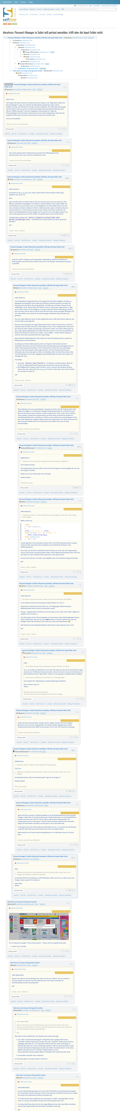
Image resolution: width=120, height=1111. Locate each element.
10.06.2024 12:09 (24, 250)
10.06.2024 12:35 (25, 288)
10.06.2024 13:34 (27, 1010)
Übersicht (32, 9)
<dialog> (48, 367)
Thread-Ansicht (34, 14)
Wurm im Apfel (23, 193)
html (34, 89)
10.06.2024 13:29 (30, 502)
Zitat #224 (18, 768)
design (49, 448)
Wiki (16, 2)
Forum (23, 2)
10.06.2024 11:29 (18, 89)
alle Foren (14, 134)
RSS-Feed (49, 14)
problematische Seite (13, 93)
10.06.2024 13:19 (27, 859)
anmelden (31, 134)
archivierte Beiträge (58, 14)
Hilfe (62, 9)
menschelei (36, 859)
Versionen (27, 89)
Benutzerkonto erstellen (42, 134)
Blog (30, 2)
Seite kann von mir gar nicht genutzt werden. (22, 902)
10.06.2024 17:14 (36, 653)
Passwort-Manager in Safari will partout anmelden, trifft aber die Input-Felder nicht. (34, 140)
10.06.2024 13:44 (27, 1078)
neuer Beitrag (23, 9)
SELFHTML (7, 2)
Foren (39, 9)
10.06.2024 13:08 (36, 752)
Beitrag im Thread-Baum (56, 134)
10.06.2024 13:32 (22, 965)
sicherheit (39, 89)
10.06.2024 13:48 (30, 586)
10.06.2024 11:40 (21, 143)
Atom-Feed (42, 14)
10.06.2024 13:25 (21, 904)
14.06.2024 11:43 (30, 713)
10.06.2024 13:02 (30, 399)
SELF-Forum (8, 84)
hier (55, 827)
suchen (57, 9)
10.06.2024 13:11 (42, 448)
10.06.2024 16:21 (30, 805)
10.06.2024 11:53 (19, 179)
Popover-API (43, 369)
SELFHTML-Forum (23, 14)
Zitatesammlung (48, 9)
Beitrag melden (10, 129)
